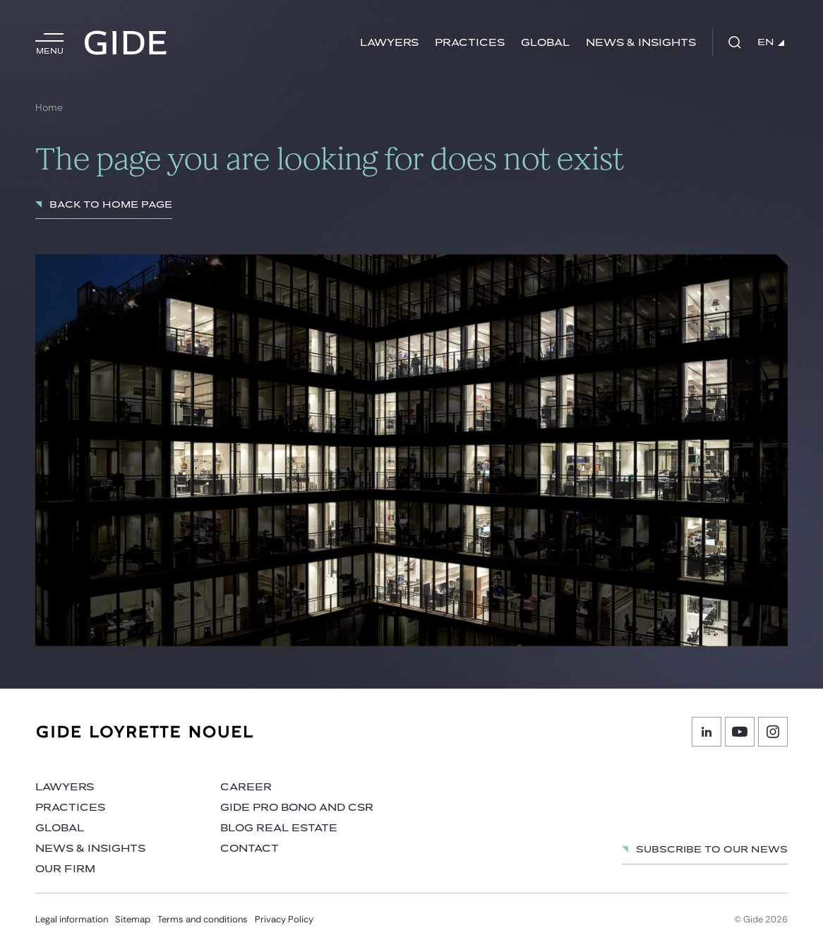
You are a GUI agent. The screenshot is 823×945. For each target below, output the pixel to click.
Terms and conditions (202, 919)
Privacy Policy (284, 919)
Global (545, 42)
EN (770, 42)
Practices (470, 42)
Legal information (71, 919)
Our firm (65, 869)
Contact (249, 848)
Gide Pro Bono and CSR (296, 807)
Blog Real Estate (278, 828)
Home (49, 107)
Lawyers (389, 42)
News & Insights (641, 42)
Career (246, 787)
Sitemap (132, 919)
